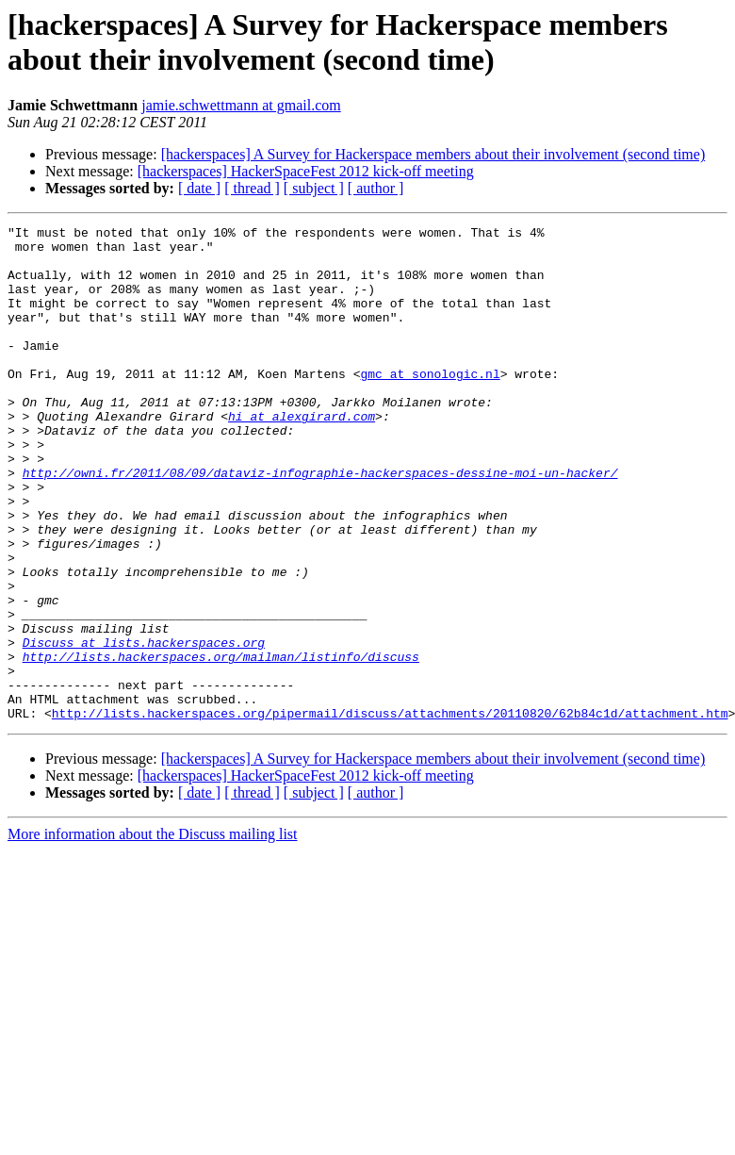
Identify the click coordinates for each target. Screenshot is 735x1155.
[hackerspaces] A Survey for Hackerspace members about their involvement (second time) (433, 154)
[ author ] (376, 188)
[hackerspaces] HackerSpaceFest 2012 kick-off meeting (306, 171)
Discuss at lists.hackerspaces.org (144, 726)
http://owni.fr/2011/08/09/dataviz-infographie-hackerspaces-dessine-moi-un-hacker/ (320, 523)
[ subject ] (314, 188)
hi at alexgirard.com (301, 455)
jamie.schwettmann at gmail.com (241, 105)
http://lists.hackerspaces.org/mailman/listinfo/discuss (221, 743)
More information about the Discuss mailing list (153, 933)
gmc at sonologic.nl (429, 404)
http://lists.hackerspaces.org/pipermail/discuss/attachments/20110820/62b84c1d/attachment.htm (390, 811)
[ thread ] (252, 188)
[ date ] (199, 188)
